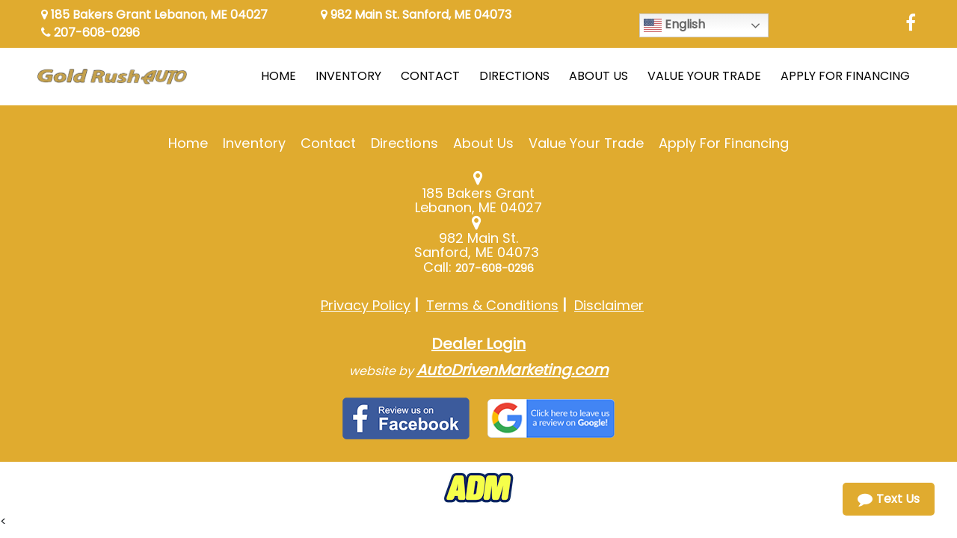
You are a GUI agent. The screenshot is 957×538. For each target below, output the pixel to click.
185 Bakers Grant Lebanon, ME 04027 (154, 14)
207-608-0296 (90, 32)
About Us (483, 143)
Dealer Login (478, 343)
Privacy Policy (365, 305)
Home (188, 143)
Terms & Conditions (492, 305)
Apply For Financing (724, 143)
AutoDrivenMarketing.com (512, 369)
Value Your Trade (586, 143)
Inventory (254, 143)
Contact (328, 143)
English (674, 25)
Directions (404, 143)
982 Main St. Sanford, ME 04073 (416, 14)
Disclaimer (609, 305)
